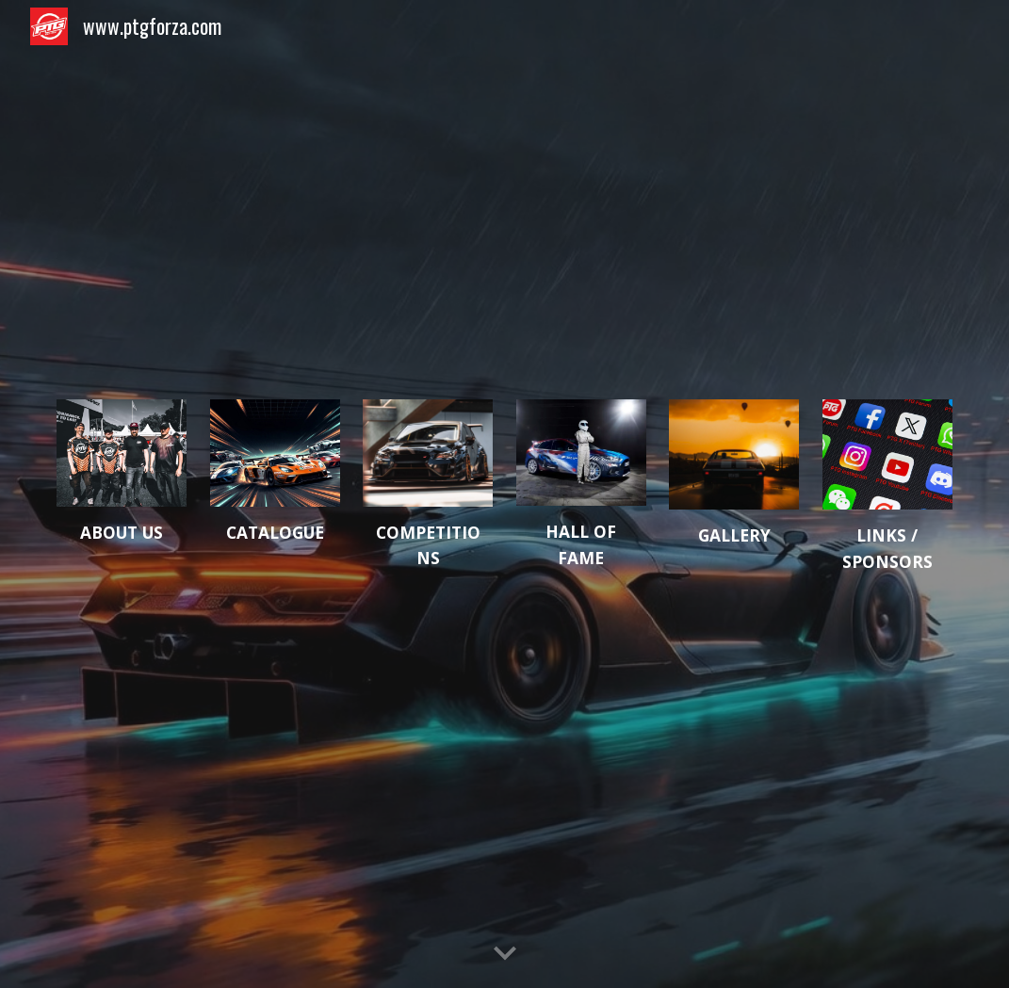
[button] (505, 954)
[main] (122, 533)
